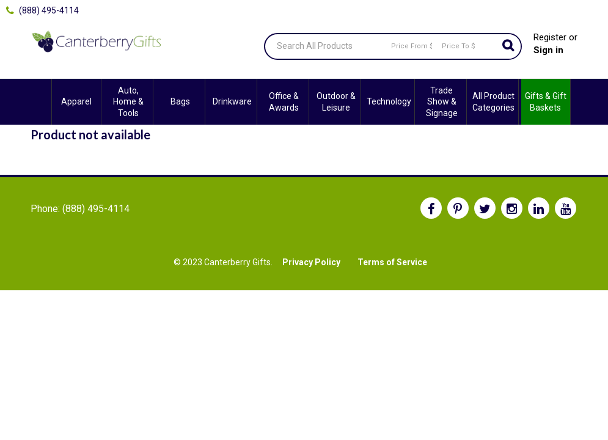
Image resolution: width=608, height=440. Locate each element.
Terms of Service (392, 262)
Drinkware (232, 101)
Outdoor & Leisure (336, 101)
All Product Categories (493, 101)
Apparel (76, 101)
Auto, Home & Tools (128, 101)
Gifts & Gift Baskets (545, 101)
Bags (180, 101)
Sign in (548, 50)
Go (508, 46)
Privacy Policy (311, 262)
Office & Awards (284, 101)
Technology (389, 101)
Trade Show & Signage (442, 101)
